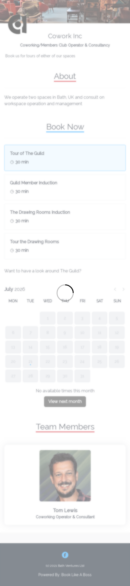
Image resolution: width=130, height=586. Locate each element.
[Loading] (65, 293)
